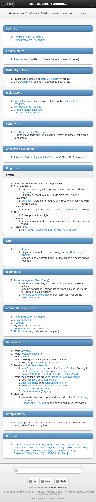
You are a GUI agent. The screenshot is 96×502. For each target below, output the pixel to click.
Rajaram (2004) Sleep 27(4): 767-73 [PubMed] (41, 453)
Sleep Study (41, 280)
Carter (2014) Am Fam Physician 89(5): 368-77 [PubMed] (47, 444)
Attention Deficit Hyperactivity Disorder (36, 157)
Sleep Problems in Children (30, 39)
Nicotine (37, 353)
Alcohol (25, 356)
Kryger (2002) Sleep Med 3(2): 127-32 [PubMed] (49, 374)
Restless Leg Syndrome (33, 132)
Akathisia (19, 322)
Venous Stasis (22, 328)
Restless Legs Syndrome (28, 36)
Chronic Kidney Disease (28, 109)
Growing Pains (22, 319)
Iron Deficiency (49, 78)
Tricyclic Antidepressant (35, 388)
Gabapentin (28, 402)
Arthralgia (33, 325)
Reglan (46, 391)
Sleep (17, 422)
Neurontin (42, 402)
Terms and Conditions (55, 487)
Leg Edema (41, 328)
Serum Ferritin (22, 249)
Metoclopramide (30, 391)
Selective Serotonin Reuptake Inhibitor (43, 385)
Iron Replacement (31, 368)
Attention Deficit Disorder (28, 112)
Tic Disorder (21, 331)
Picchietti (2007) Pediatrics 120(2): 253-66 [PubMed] (44, 450)
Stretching (72, 209)
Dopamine (26, 81)
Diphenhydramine (55, 382)
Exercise (54, 362)
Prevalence (20, 59)
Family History (22, 101)
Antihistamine (29, 382)
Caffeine (26, 350)
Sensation (27, 192)
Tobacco (26, 353)
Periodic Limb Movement (35, 294)
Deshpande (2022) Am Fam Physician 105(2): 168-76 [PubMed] (51, 447)
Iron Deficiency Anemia (27, 106)
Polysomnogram (23, 280)
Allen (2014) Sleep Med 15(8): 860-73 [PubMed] (49, 229)
